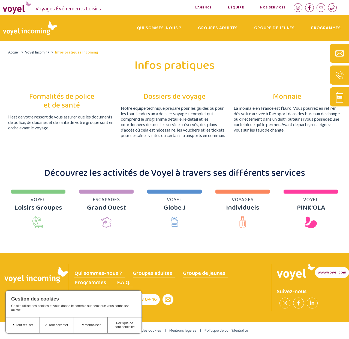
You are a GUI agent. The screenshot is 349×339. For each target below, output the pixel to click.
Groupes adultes (218, 28)
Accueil (13, 52)
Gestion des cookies (144, 331)
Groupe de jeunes (274, 28)
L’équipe (236, 7)
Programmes (326, 28)
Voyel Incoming (37, 52)
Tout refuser (22, 325)
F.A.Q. (123, 282)
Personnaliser (91, 325)
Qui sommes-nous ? (159, 28)
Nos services (272, 7)
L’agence (203, 7)
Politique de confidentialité (226, 331)
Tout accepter (56, 325)
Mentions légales (182, 331)
